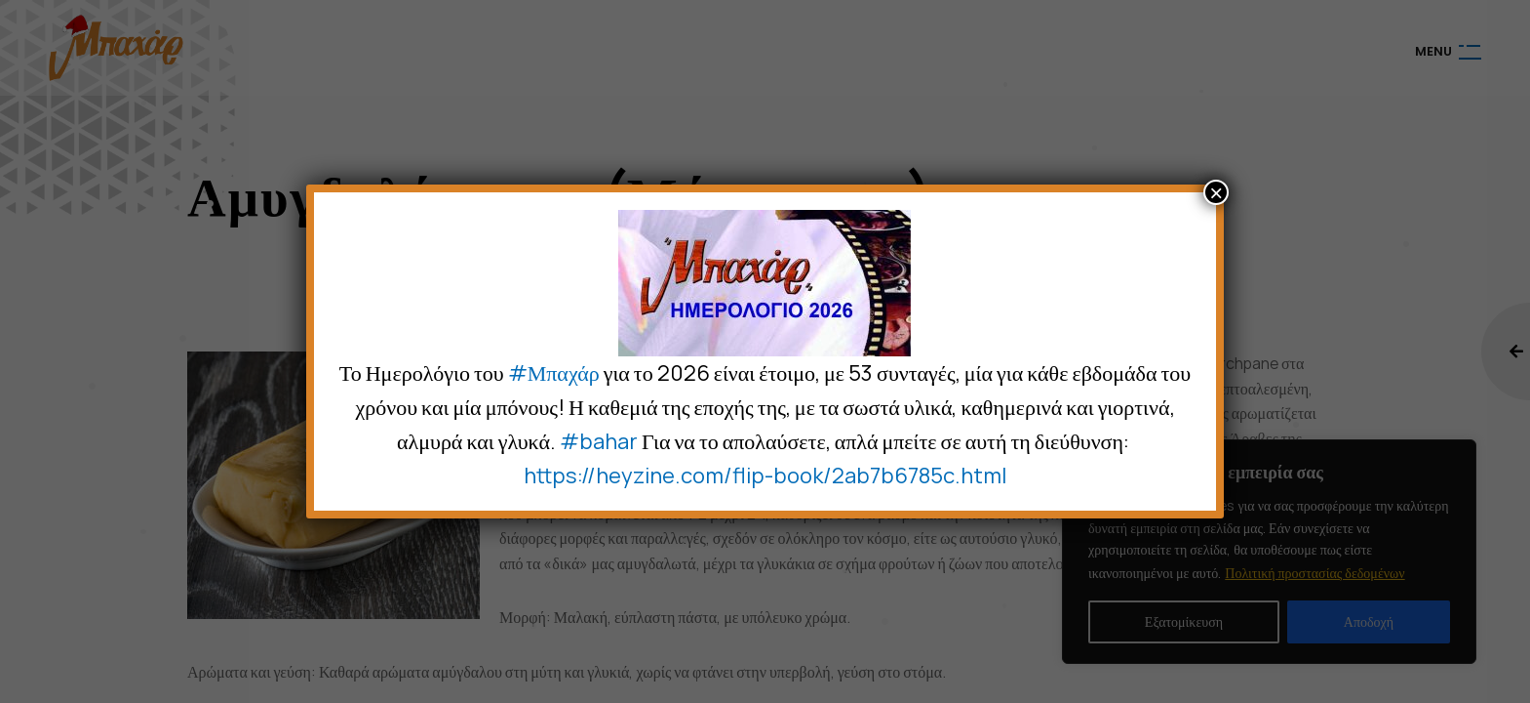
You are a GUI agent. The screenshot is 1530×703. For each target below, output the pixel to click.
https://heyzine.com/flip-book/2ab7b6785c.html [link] (765, 475)
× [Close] (1216, 192)
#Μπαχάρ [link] (554, 373)
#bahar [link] (599, 441)
